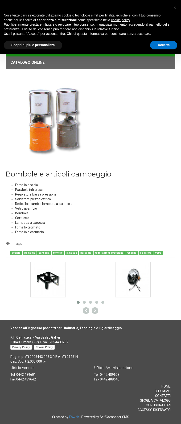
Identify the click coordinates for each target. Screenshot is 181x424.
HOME (166, 386)
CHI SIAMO (163, 391)
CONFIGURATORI (158, 405)
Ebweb (74, 417)
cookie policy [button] (120, 20)
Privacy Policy (21, 347)
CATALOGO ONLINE (27, 62)
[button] (175, 7)
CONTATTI (163, 396)
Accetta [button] (164, 45)
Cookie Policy (44, 347)
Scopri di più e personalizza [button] (33, 45)
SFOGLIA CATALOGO (155, 400)
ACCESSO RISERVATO (154, 410)
